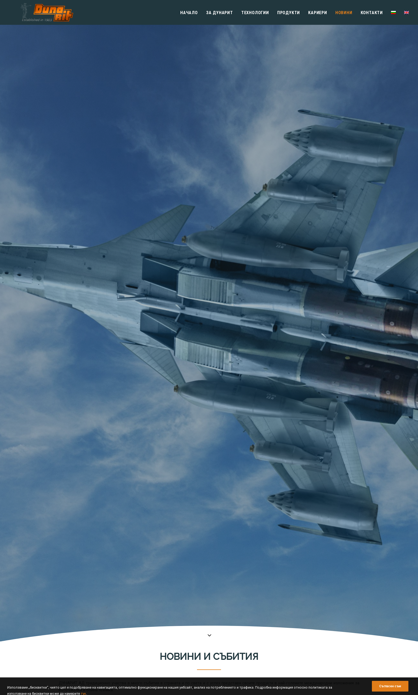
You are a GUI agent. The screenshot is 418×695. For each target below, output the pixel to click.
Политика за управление (234, 619)
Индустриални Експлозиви (313, 643)
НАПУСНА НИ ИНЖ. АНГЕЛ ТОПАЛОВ (105, 294)
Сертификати (225, 631)
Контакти (372, 12)
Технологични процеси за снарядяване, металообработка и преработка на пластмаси (323, 613)
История (221, 613)
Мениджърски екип (229, 625)
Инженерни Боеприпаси (310, 637)
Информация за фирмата (234, 607)
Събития (230, 252)
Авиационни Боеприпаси (311, 625)
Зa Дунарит (219, 12)
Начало (189, 12)
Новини (343, 12)
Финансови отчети (229, 637)
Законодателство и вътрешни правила (246, 656)
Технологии (255, 12)
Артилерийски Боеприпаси (313, 631)
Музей (219, 643)
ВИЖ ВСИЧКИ (190, 252)
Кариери (317, 12)
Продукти (288, 12)
